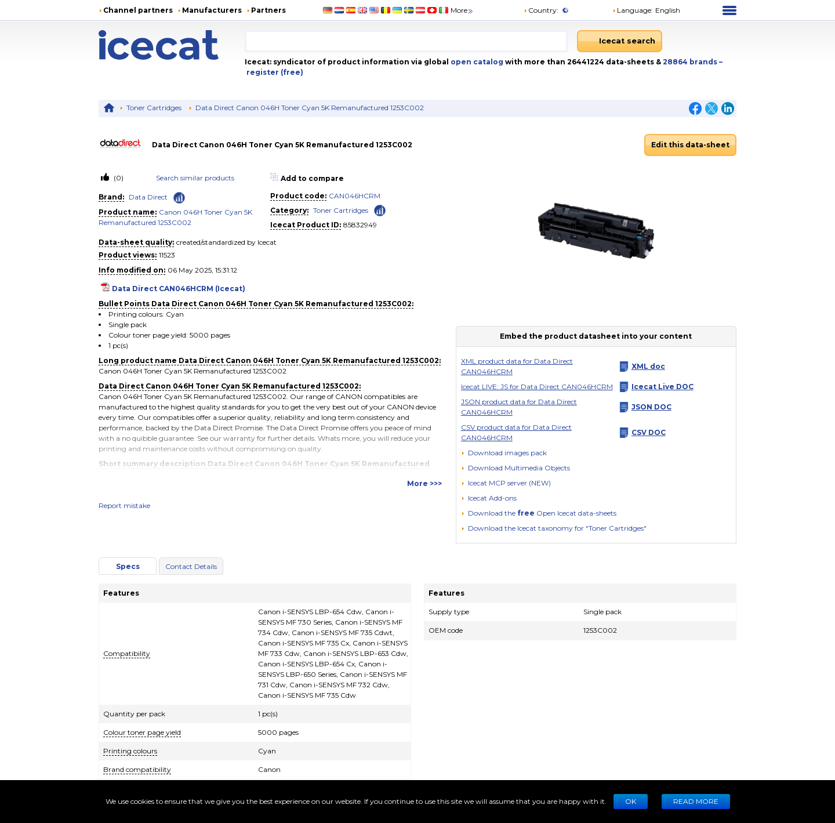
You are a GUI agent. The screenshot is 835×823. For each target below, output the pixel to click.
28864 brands (691, 61)
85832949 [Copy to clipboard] (360, 224)
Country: (541, 10)
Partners (268, 10)
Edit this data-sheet (690, 144)
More (462, 10)
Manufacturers (212, 10)
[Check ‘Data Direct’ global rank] (179, 198)
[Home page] (172, 45)
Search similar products (195, 177)
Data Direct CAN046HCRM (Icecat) (178, 288)
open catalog (476, 61)
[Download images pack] (504, 453)
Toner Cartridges (153, 107)
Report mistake (124, 505)
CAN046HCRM (354, 195)
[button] (515, 467)
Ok (630, 801)
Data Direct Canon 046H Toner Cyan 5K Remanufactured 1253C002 (309, 107)
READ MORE (695, 801)
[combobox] (406, 41)
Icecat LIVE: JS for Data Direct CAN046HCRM (537, 386)
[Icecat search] (619, 41)
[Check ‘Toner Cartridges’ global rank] (380, 209)
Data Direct (148, 197)
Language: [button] (632, 10)
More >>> (424, 483)
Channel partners (138, 10)
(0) (118, 177)
